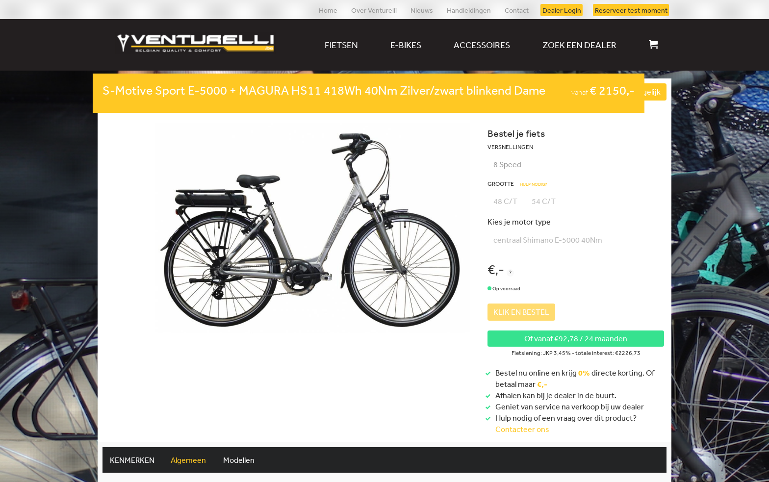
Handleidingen (469, 9)
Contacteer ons (522, 429)
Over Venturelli (374, 9)
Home (328, 9)
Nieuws (421, 9)
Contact (517, 9)
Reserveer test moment (631, 9)
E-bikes (405, 44)
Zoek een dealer (579, 44)
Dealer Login (561, 9)
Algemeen (188, 460)
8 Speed (507, 164)
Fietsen (341, 44)
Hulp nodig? (533, 184)
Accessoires (482, 44)
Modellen (239, 460)
